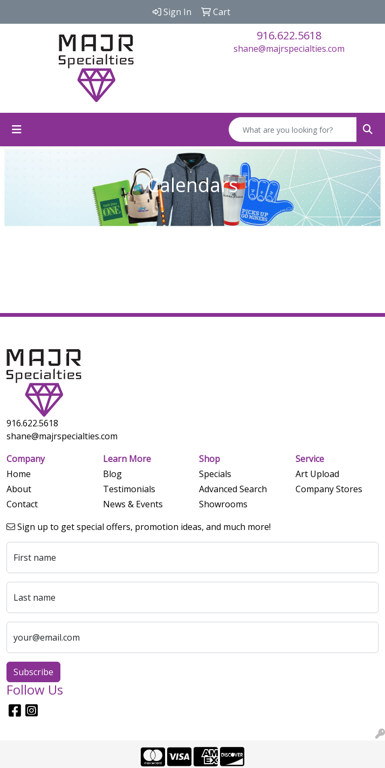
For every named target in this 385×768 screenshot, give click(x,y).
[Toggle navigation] (16, 129)
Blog (112, 474)
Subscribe (33, 672)
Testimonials (129, 489)
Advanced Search (233, 489)
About (18, 489)
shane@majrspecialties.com (289, 49)
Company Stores (328, 489)
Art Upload (317, 474)
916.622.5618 (289, 35)
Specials (215, 474)
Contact (22, 504)
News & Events (133, 504)
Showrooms (223, 504)
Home (18, 474)
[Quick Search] (293, 129)
